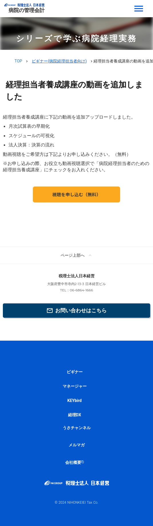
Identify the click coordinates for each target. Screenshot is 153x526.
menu (138, 8)
